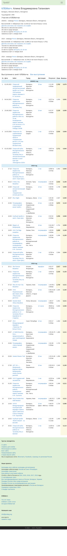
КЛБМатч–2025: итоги (9, 502)
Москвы (21, 469)
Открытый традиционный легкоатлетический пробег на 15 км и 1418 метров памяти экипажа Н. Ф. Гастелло (19, 90)
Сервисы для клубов (8, 447)
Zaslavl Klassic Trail (19, 356)
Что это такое (6, 500)
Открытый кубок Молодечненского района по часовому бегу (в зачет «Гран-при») (18, 256)
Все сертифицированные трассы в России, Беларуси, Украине (22, 479)
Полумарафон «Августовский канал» (17, 345)
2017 (32, 475)
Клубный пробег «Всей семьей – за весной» (19, 420)
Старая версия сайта (8, 455)
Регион (16, 21)
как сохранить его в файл (22, 26)
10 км (40, 110)
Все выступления (37, 74)
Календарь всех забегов (9, 467)
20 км (40, 356)
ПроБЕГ (6, 3)
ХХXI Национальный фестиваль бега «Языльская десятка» (18, 294)
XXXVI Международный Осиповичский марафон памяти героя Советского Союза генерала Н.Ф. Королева (18, 409)
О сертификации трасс (9, 477)
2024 (20, 475)
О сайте (4, 445)
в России (31, 485)
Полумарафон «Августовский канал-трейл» (17, 205)
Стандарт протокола (8, 489)
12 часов (41, 306)
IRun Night (16, 198)
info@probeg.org (7, 514)
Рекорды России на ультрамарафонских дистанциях (19, 483)
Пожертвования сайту (9, 453)
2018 (28, 475)
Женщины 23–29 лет (20, 32)
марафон (41, 266)
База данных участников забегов (12, 473)
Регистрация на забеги (9, 449)
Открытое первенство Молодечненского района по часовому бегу (18, 103)
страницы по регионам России (42, 457)
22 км (40, 203)
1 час (39, 99)
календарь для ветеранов (26, 467)
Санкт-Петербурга (31, 469)
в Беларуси (39, 485)
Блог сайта (5, 451)
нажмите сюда (6, 519)
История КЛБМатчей (8, 504)
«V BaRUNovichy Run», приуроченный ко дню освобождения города (19, 336)
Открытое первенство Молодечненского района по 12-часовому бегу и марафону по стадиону (18, 312)
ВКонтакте (21, 457)
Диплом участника (8, 26)
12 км (40, 216)
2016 (36, 475)
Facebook (28, 457)
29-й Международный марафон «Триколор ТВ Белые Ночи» (18, 325)
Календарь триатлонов (9, 471)
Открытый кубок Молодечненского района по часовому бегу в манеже (18, 430)
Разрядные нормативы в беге (11, 487)
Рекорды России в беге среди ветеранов (15, 481)
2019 (24, 475)
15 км (40, 84)
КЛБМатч (7, 8)
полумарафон (42, 182)
